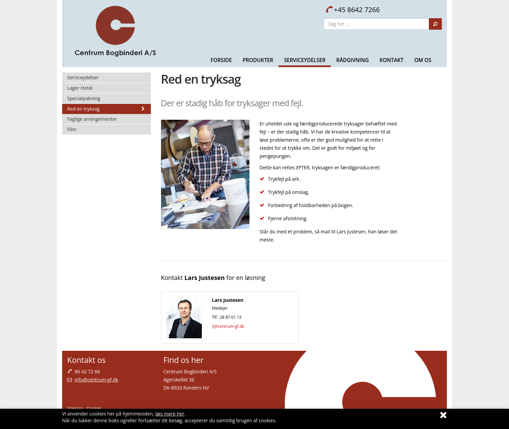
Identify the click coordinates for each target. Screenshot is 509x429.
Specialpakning (83, 98)
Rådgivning (352, 60)
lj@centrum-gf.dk (228, 326)
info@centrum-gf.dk (96, 379)
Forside (221, 60)
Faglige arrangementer (92, 119)
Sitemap (75, 408)
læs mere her (169, 413)
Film (71, 129)
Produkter (258, 60)
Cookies (94, 408)
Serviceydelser (304, 60)
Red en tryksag (106, 109)
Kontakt (391, 60)
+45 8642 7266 (352, 9)
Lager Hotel (79, 88)
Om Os (422, 60)
